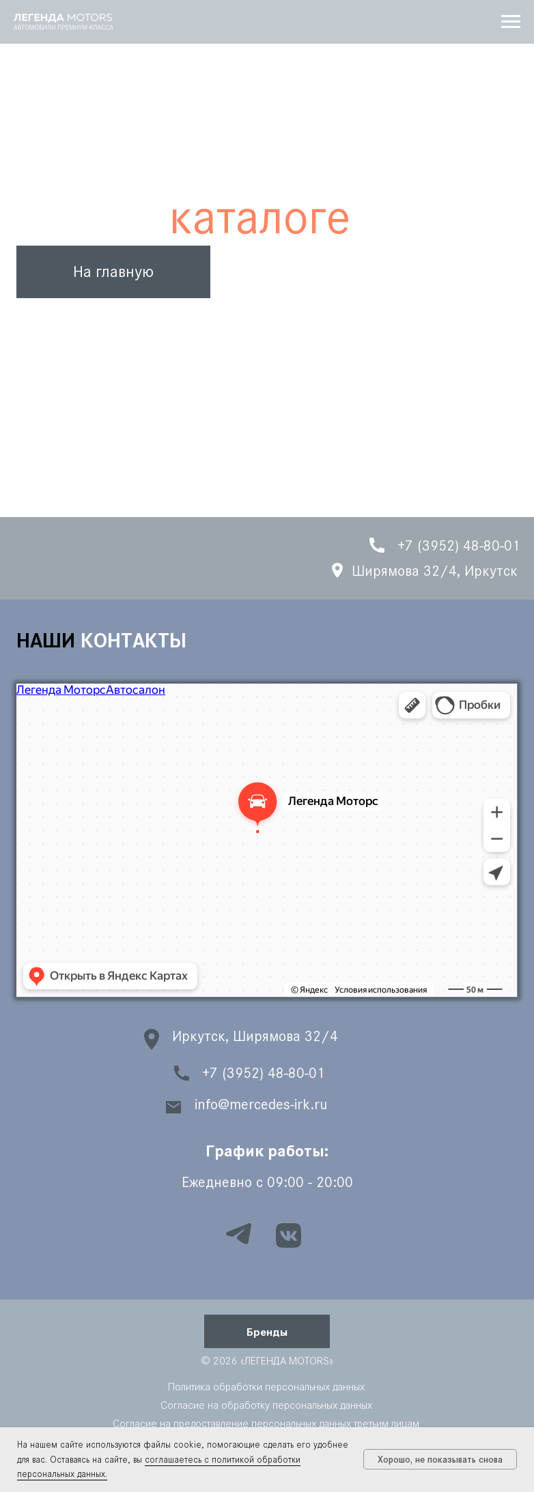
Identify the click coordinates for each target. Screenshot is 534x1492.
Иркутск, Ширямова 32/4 (255, 1036)
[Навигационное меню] (510, 22)
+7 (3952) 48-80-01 (263, 1073)
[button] (266, 1331)
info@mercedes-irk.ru (261, 1104)
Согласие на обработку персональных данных (266, 1405)
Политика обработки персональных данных (266, 1386)
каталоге (259, 217)
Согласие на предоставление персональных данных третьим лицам (266, 1423)
